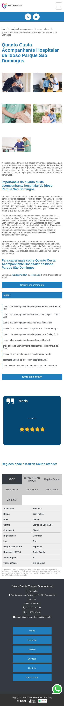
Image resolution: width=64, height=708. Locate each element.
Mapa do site (32, 677)
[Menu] (58, 6)
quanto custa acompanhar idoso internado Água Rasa (27, 323)
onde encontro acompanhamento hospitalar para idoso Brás (30, 365)
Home (32, 630)
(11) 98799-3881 (32, 612)
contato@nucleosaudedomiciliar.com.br (32, 617)
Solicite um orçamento (32, 285)
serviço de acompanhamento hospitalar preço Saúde (27, 354)
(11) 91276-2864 (20, 275)
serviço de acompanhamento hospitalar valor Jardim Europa (30, 328)
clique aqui (35, 275)
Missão (32, 649)
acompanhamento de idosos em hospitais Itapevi (25, 360)
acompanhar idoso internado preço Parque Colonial (26, 340)
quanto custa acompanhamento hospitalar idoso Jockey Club (30, 334)
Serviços (32, 658)
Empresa (31, 640)
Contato (32, 668)
